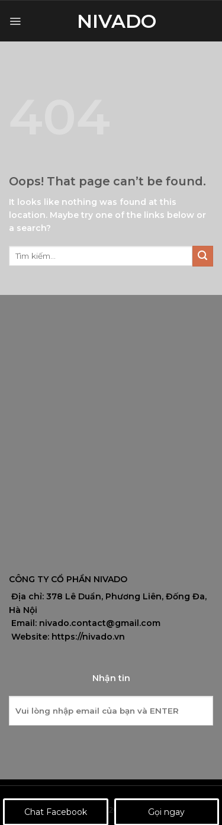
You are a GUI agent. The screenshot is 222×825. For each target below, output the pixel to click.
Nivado (111, 21)
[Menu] (15, 21)
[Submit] (202, 256)
